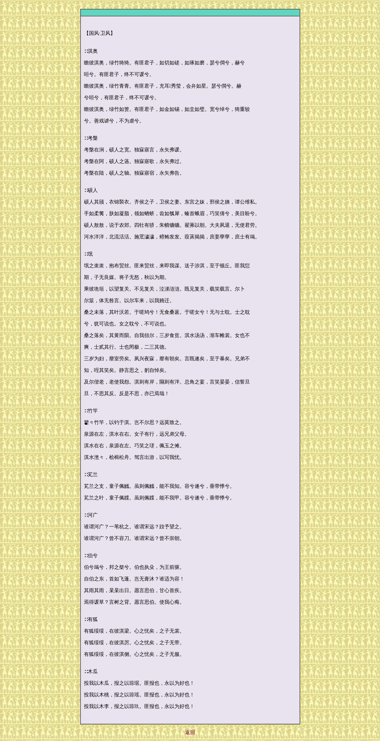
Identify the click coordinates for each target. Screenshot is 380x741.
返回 (190, 732)
